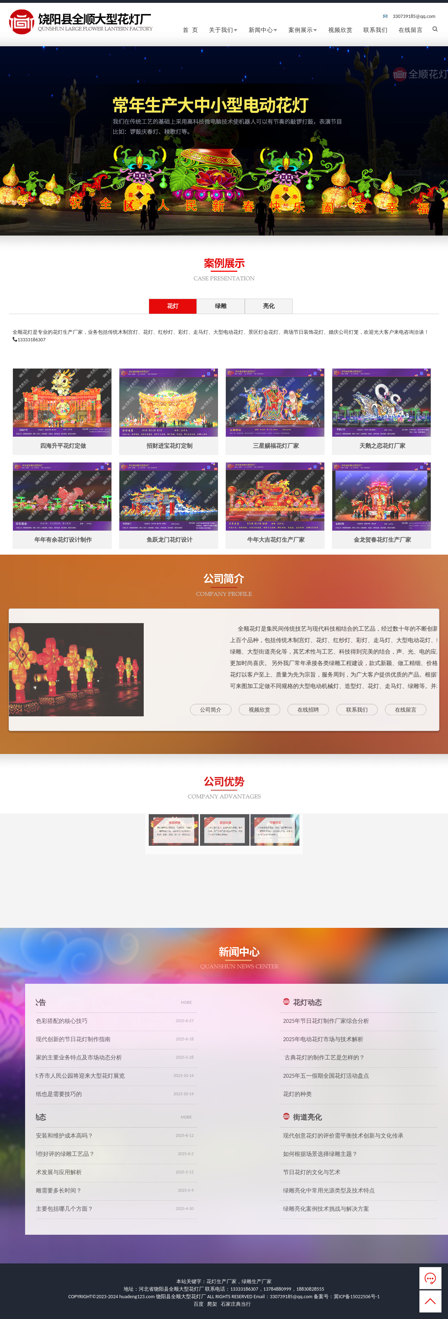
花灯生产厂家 (221, 1281)
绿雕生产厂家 (257, 1281)
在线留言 (411, 30)
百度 (199, 1304)
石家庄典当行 (236, 1304)
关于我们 (223, 30)
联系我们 (375, 30)
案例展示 (303, 30)
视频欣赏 (340, 30)
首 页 (190, 30)
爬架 (212, 1304)
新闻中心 (263, 30)
